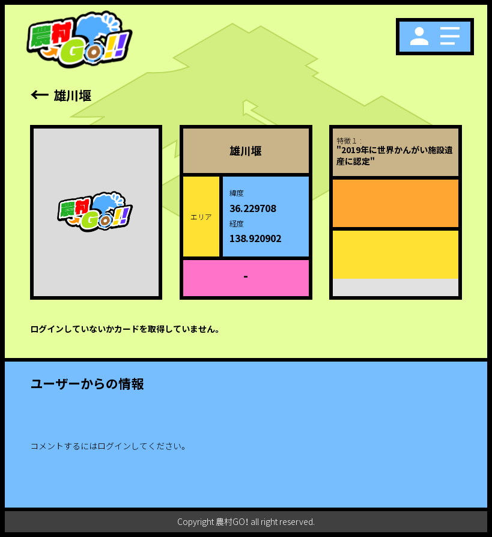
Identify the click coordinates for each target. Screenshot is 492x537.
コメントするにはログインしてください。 (109, 446)
